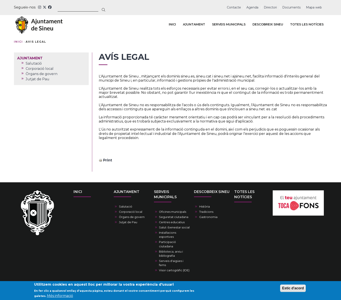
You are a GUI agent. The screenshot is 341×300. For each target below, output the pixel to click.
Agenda (252, 7)
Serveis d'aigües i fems (171, 263)
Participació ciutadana (167, 244)
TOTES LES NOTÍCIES (244, 194)
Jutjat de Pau (128, 222)
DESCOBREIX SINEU (211, 192)
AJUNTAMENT (126, 192)
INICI (78, 192)
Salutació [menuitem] (34, 63)
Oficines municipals (172, 211)
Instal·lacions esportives (167, 234)
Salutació (125, 206)
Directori (270, 7)
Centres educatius (172, 222)
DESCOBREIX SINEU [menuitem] (267, 24)
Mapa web (314, 7)
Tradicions (206, 211)
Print (107, 160)
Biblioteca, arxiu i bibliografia (171, 253)
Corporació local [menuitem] (39, 69)
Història (204, 206)
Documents (291, 7)
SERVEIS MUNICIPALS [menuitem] (229, 24)
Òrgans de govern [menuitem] (41, 74)
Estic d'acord (293, 289)
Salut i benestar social (174, 227)
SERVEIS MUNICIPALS (165, 194)
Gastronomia (208, 217)
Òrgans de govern (132, 217)
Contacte (234, 7)
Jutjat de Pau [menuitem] (37, 79)
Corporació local (130, 211)
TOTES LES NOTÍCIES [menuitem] (307, 24)
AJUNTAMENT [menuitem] (194, 24)
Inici (18, 41)
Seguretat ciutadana (173, 217)
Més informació (60, 297)
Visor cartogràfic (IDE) (174, 270)
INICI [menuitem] (172, 24)
